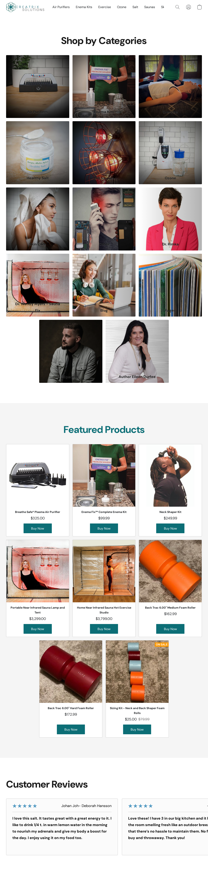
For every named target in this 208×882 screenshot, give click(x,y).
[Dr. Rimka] (170, 218)
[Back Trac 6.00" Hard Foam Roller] (70, 688)
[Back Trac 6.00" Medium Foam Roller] (170, 588)
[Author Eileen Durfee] (137, 351)
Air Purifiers (61, 7)
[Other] (104, 218)
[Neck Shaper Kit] (170, 490)
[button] (25, 7)
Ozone (121, 7)
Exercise (104, 7)
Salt (135, 7)
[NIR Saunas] (104, 152)
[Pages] (170, 285)
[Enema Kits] (104, 86)
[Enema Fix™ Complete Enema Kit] (104, 490)
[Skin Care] (37, 218)
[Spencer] (70, 351)
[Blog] (104, 285)
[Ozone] (170, 152)
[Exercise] (170, 86)
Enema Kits (84, 7)
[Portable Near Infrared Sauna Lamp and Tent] (37, 588)
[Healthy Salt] (37, 152)
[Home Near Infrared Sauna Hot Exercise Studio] (104, 588)
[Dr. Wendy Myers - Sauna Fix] (37, 285)
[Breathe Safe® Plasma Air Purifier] (37, 490)
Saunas (149, 7)
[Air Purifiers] (37, 86)
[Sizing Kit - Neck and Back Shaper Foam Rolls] (137, 688)
